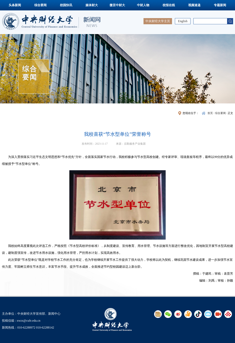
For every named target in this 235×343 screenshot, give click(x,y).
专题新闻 (220, 5)
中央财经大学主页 (157, 21)
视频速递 (194, 5)
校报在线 (169, 5)
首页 (210, 113)
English (182, 21)
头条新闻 (15, 5)
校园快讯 (66, 5)
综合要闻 (40, 5)
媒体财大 (92, 5)
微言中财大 (117, 5)
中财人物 (143, 5)
